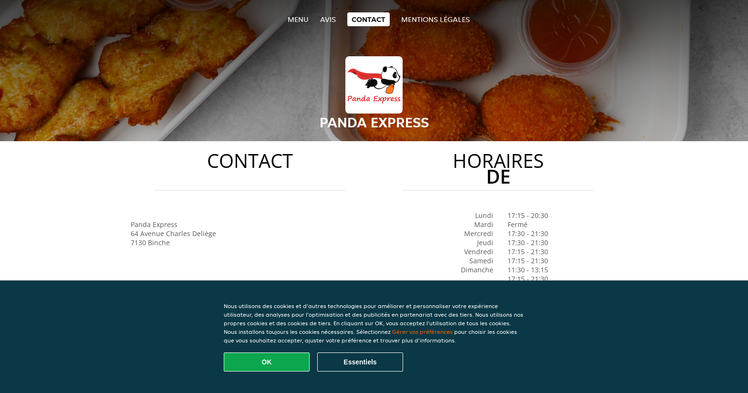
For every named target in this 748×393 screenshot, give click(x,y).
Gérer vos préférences (422, 331)
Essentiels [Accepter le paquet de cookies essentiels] (359, 362)
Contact (368, 19)
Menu (298, 19)
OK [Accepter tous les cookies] (267, 362)
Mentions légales (435, 19)
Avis (328, 19)
